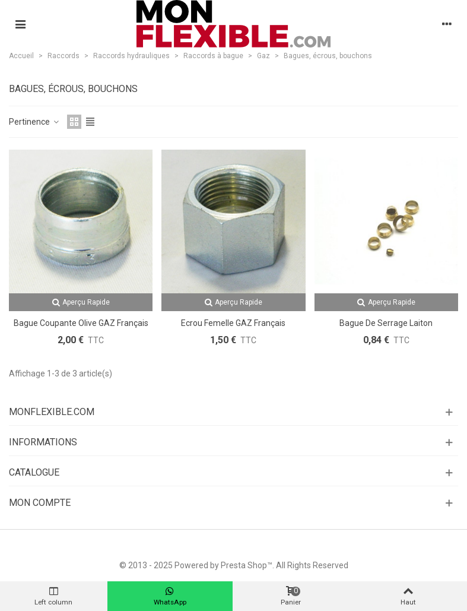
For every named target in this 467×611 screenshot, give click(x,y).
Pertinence (34, 121)
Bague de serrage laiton (386, 323)
